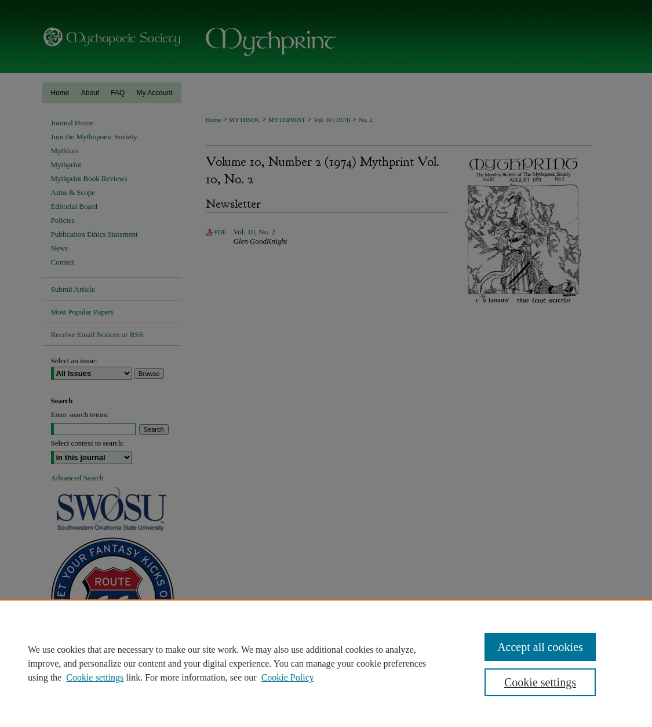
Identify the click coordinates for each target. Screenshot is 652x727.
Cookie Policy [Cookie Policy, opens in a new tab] (287, 677)
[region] (326, 663)
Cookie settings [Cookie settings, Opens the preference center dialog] (540, 682)
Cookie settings (94, 677)
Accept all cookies (540, 647)
